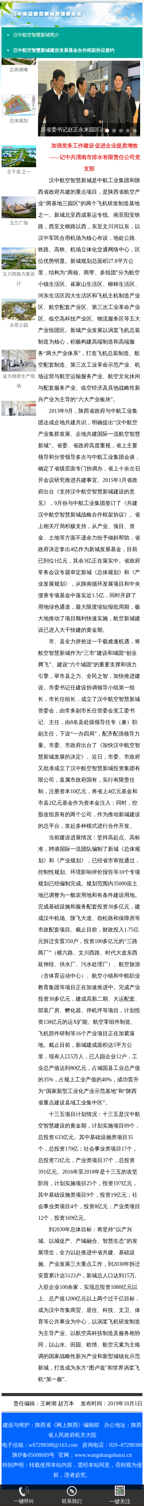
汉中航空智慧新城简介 (36, 35)
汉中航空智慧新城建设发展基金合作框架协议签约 (63, 50)
